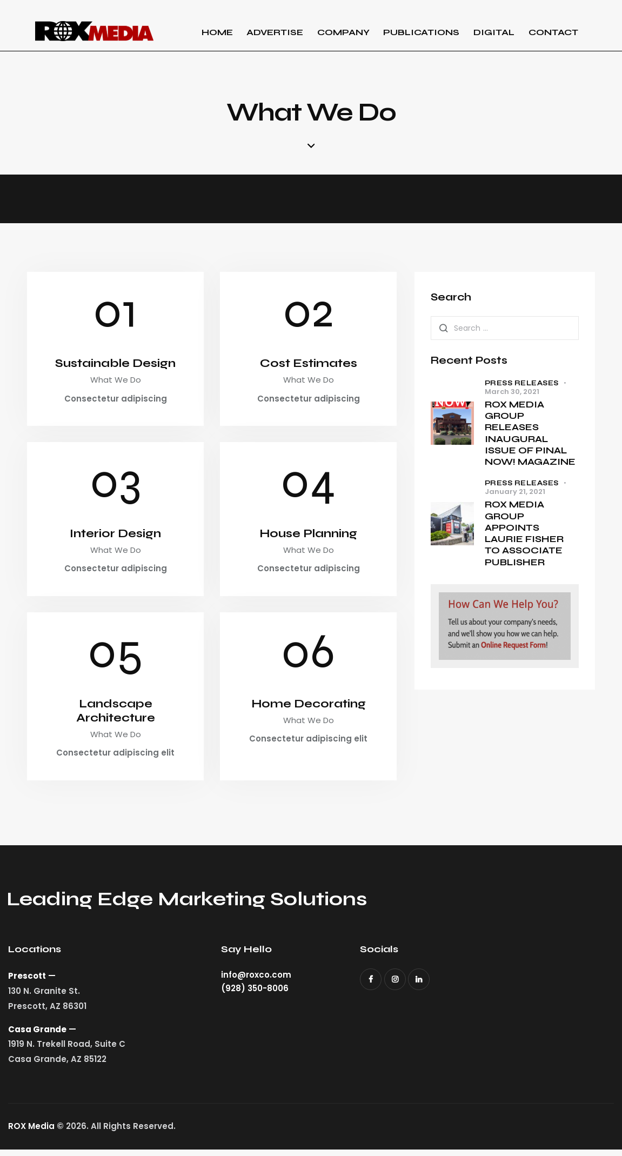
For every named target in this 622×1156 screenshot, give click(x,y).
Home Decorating (308, 708)
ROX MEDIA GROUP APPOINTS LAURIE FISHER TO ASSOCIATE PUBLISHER (524, 534)
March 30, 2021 (512, 392)
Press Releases (522, 384)
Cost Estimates (308, 365)
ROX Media (31, 1132)
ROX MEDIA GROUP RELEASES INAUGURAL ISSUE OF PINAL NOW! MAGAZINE (530, 434)
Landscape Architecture (115, 715)
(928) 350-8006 (255, 994)
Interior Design (115, 536)
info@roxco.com (256, 981)
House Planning (309, 536)
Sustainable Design (115, 365)
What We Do (115, 382)
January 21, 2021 (515, 493)
